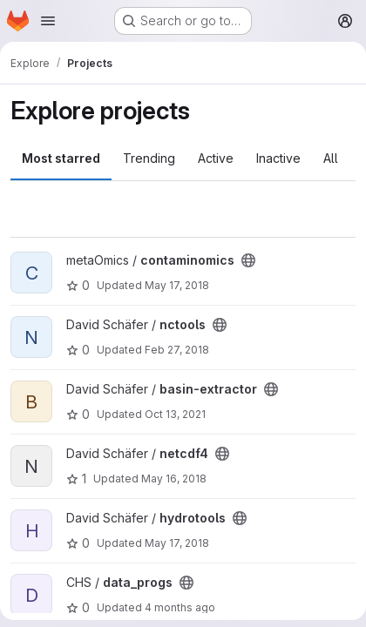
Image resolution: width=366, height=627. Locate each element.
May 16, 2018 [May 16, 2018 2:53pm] (174, 478)
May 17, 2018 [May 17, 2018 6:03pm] (177, 285)
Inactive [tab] (278, 158)
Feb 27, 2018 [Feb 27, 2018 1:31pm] (177, 349)
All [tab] (330, 158)
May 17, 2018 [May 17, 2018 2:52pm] (177, 542)
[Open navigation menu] (48, 21)
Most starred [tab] (61, 158)
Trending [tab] (149, 158)
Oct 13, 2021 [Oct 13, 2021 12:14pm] (175, 414)
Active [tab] (216, 158)
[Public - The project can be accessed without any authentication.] (248, 260)
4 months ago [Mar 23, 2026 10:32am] (180, 607)
